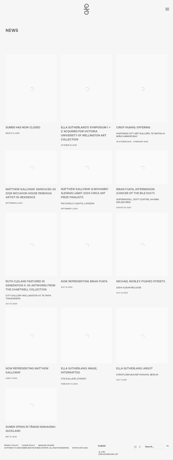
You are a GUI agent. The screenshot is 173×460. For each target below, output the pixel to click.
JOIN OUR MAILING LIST (108, 454)
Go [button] (168, 446)
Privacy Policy (11, 445)
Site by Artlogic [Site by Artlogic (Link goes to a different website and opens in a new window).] (80, 448)
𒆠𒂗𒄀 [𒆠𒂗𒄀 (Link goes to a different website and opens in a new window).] (101, 452)
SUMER (86, 9)
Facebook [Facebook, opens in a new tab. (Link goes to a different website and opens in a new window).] (140, 447)
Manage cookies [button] (46, 445)
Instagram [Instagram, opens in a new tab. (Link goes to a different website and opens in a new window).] (135, 447)
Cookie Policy (28, 445)
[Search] (154, 446)
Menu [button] (167, 9)
